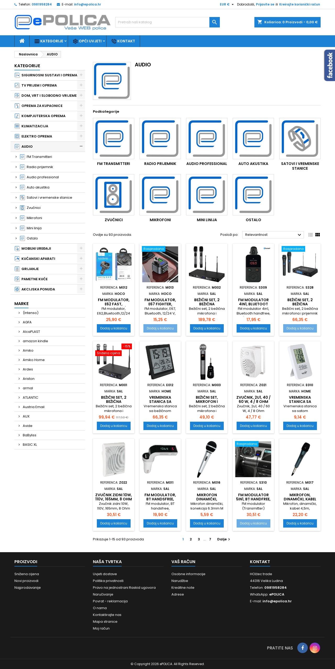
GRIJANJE (27, 269)
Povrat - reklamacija (110, 601)
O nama (100, 607)
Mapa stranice (105, 621)
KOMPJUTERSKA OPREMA (40, 116)
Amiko (28, 350)
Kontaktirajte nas (107, 614)
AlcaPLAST (31, 331)
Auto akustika (34, 187)
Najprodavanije (27, 587)
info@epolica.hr (87, 4)
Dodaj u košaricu (113, 328)
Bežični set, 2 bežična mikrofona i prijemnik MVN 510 (300, 306)
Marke (21, 304)
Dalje (224, 539)
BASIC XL (29, 444)
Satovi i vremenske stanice (46, 197)
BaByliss (29, 435)
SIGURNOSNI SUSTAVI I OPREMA (46, 75)
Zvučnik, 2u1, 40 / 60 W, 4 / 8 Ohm (253, 399)
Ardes (27, 369)
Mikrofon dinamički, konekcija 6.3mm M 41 (207, 501)
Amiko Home (33, 359)
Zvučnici (30, 207)
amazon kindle (35, 341)
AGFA (27, 322)
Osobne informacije (188, 573)
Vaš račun (183, 562)
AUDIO (24, 146)
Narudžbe (179, 580)
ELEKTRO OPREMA (33, 136)
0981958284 (42, 4)
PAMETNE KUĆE (31, 279)
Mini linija (31, 228)
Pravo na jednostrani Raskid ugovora (124, 587)
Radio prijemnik (36, 167)
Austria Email (33, 406)
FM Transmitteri (36, 156)
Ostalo (29, 238)
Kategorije (48, 41)
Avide (27, 425)
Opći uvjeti (87, 41)
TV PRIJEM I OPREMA (36, 85)
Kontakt (123, 41)
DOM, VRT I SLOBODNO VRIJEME (46, 95)
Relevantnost (274, 235)
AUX (26, 416)
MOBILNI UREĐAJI (33, 248)
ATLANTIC (30, 397)
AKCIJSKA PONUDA (35, 289)
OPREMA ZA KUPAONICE (39, 105)
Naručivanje (103, 594)
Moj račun (101, 628)
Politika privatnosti (108, 580)
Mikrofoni (31, 218)
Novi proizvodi (26, 580)
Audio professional (39, 177)
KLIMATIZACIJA (31, 126)
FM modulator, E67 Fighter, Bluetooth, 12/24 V (160, 306)
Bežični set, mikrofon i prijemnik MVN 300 (207, 404)
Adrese (177, 594)
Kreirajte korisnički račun (299, 4)
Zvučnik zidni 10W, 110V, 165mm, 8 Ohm (113, 497)
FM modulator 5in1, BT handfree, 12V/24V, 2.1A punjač (253, 501)
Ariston (28, 378)
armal (27, 388)
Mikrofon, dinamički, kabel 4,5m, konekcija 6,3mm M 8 (300, 501)
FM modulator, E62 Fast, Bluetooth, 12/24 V (113, 306)
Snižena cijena (26, 573)
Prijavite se (265, 4)
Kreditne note (182, 587)
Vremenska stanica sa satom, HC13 (300, 401)
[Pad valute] (227, 4)
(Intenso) (30, 312)
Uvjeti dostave (105, 573)
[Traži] (167, 22)
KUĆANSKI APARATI (35, 258)
